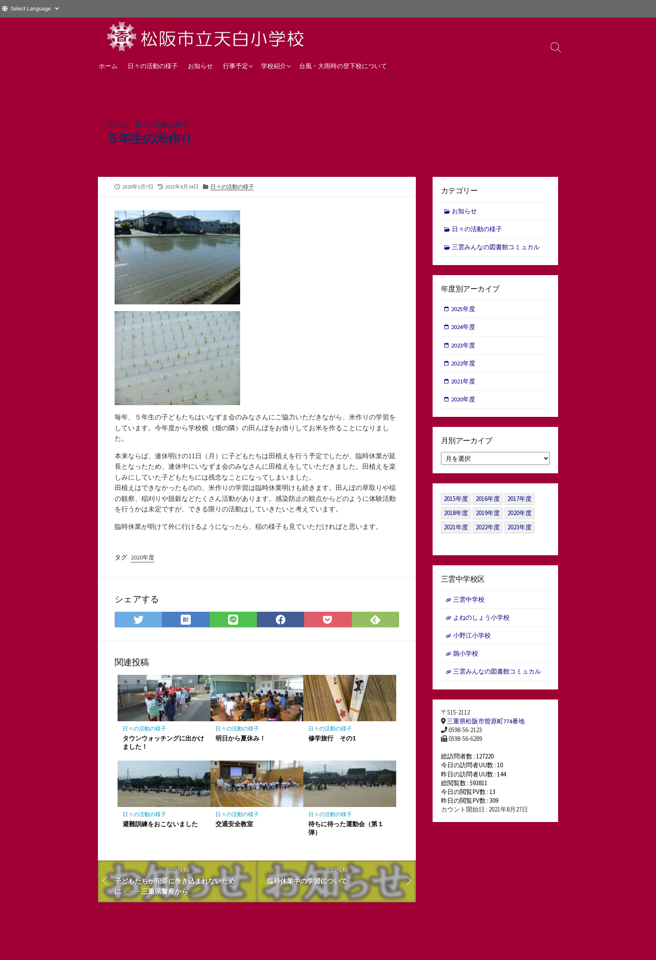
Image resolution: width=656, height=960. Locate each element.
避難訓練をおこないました (160, 824)
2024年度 (463, 328)
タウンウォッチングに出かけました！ (163, 743)
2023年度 (463, 346)
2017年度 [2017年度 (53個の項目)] (519, 500)
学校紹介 (273, 65)
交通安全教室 (234, 824)
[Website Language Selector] (34, 8)
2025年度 (463, 309)
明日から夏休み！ (240, 738)
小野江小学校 (472, 637)
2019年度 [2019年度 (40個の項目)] (488, 514)
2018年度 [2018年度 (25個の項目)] (456, 514)
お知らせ (200, 65)
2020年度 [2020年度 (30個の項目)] (519, 514)
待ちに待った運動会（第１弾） (346, 829)
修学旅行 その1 (332, 738)
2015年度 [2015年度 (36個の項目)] (456, 500)
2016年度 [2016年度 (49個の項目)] (488, 500)
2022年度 (463, 364)
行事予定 (235, 65)
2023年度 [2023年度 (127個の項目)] (519, 529)
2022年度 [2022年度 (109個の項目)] (488, 529)
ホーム (108, 65)
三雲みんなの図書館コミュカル (496, 247)
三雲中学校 (468, 601)
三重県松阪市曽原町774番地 (486, 723)
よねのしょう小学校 (481, 619)
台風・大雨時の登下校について (343, 65)
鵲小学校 (465, 655)
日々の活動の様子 (153, 65)
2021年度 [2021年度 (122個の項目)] (456, 529)
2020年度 (142, 557)
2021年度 (463, 382)
